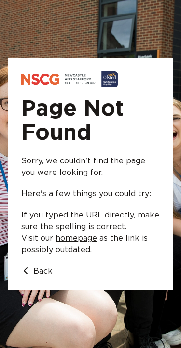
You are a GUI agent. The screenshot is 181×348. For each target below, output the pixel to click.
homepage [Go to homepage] (76, 238)
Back (37, 271)
